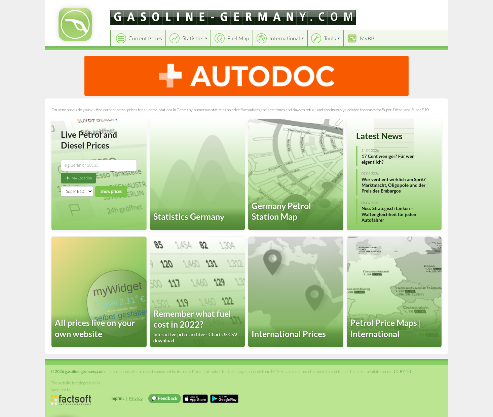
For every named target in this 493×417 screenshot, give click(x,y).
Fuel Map (238, 38)
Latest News (379, 136)
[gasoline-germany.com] (233, 17)
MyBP (367, 38)
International (284, 38)
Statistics (192, 38)
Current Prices (145, 38)
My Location (78, 178)
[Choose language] (397, 6)
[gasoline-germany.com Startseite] (75, 24)
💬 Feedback (164, 398)
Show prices (111, 191)
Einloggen (432, 6)
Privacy (136, 398)
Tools (330, 38)
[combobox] (99, 165)
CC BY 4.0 (402, 371)
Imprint (117, 398)
